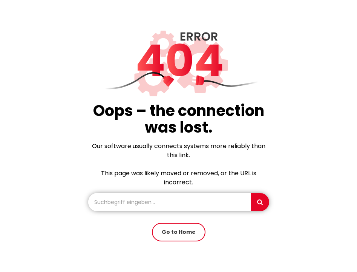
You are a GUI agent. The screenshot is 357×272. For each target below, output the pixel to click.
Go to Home (179, 232)
